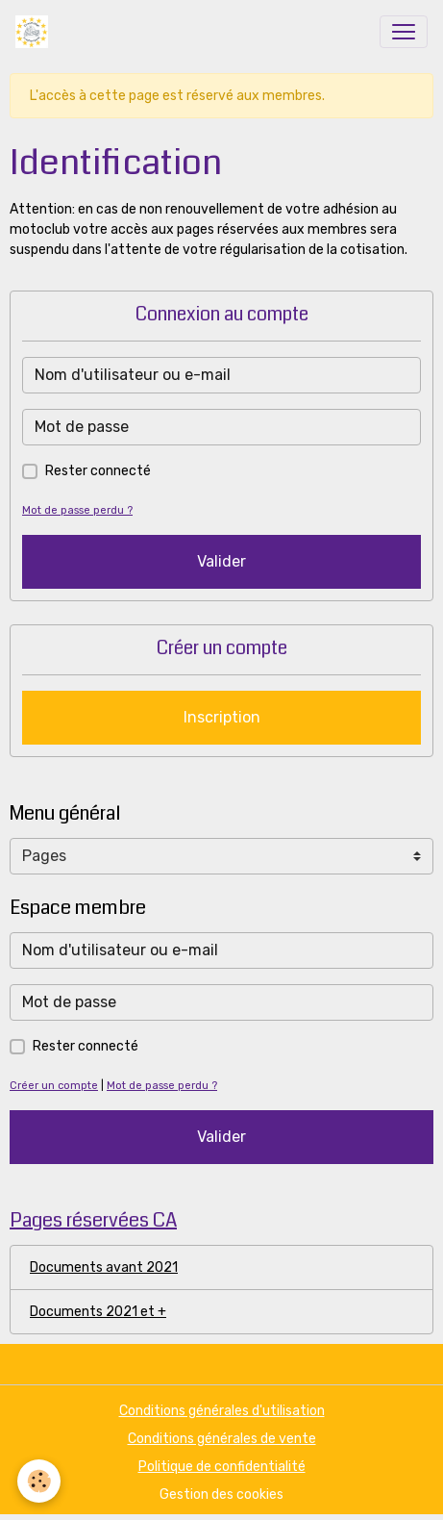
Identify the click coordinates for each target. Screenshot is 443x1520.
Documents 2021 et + (98, 1312)
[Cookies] (39, 1481)
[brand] (35, 31)
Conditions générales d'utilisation (222, 1411)
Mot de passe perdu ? (77, 510)
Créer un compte (54, 1085)
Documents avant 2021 (104, 1267)
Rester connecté (98, 471)
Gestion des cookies (221, 1494)
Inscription (222, 717)
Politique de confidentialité (222, 1466)
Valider (221, 561)
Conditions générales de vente (222, 1439)
